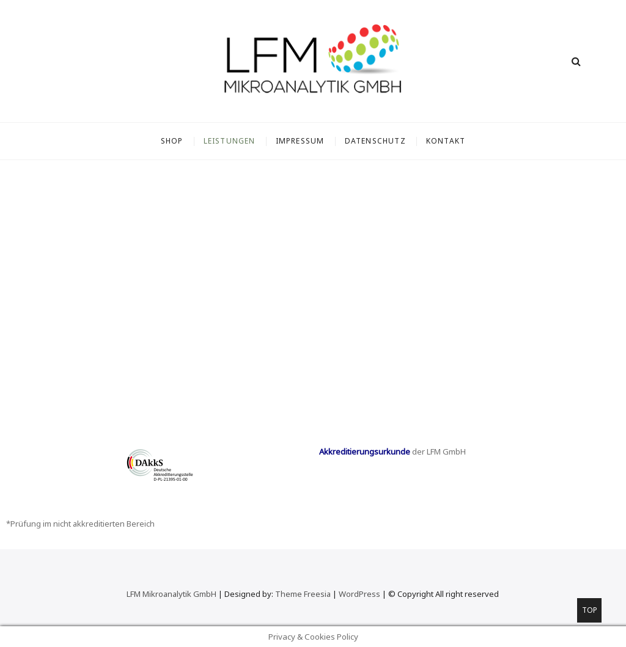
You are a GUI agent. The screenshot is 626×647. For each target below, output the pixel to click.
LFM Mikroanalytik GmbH (171, 593)
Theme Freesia (303, 593)
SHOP (172, 141)
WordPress (359, 593)
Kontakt (445, 141)
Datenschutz (375, 141)
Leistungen (230, 141)
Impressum (300, 141)
